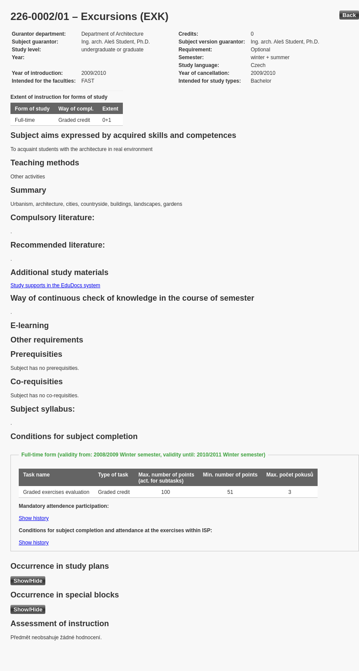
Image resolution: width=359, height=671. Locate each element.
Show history (34, 518)
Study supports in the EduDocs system (55, 285)
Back (349, 15)
